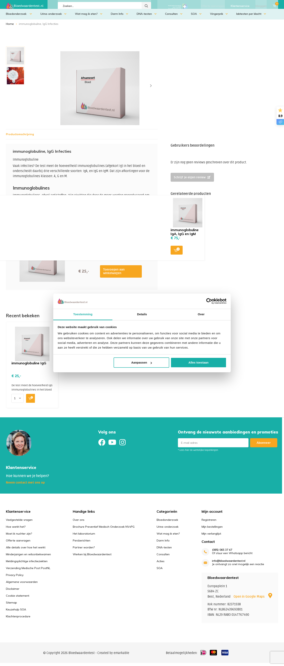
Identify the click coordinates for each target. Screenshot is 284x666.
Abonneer (264, 445)
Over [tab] (201, 314)
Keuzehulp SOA (16, 612)
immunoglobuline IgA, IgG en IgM (185, 235)
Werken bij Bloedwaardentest (92, 557)
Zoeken (146, 6)
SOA (196, 17)
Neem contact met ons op (25, 485)
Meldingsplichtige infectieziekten (27, 564)
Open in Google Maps (253, 600)
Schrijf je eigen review (192, 180)
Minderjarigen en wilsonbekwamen (28, 557)
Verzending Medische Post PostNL (28, 571)
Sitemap (11, 605)
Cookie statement (17, 598)
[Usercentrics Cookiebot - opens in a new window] (209, 301)
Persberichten (81, 543)
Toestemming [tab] (82, 314)
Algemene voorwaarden (22, 584)
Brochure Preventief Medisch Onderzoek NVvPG (104, 529)
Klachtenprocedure (18, 619)
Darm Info (119, 17)
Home (10, 27)
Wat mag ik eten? (88, 17)
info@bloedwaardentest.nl (228, 564)
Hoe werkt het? (15, 529)
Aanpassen (141, 362)
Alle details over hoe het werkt (25, 550)
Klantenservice (240, 6)
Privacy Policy (14, 577)
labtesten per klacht (251, 17)
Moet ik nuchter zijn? (19, 536)
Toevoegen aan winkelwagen (114, 274)
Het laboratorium (84, 536)
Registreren (209, 522)
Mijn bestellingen (212, 529)
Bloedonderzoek (19, 17)
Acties (160, 564)
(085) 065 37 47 (222, 552)
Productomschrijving (20, 137)
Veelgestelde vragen (19, 522)
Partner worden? (84, 550)
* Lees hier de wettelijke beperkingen (198, 453)
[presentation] (151, 88)
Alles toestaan (199, 362)
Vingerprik (219, 17)
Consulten (173, 17)
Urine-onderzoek (53, 17)
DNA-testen (147, 17)
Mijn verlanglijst (211, 536)
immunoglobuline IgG (28, 366)
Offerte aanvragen (213, 6)
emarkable (121, 656)
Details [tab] (142, 314)
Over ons (78, 522)
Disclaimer (12, 591)
